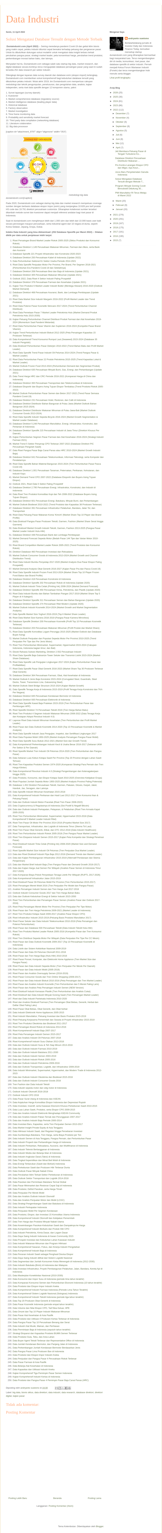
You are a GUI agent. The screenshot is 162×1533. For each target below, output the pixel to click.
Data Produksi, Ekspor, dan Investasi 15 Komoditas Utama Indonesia (46, 1214)
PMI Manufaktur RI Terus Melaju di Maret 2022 (130, 194)
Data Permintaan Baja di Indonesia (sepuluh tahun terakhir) (41, 1329)
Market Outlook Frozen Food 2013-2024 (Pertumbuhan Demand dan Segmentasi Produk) (56, 366)
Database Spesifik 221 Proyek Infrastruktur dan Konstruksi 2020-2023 (47, 254)
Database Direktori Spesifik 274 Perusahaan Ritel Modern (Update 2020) (48, 604)
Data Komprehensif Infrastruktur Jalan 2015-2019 (37, 878)
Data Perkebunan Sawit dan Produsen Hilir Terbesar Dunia (41, 1167)
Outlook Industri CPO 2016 (26, 1095)
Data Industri (32, 19)
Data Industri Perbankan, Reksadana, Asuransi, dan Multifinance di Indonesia (50, 1145)
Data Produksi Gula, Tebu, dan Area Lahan (33, 1337)
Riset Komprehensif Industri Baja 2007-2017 (34, 1030)
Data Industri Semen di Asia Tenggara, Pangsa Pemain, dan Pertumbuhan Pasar (52, 1138)
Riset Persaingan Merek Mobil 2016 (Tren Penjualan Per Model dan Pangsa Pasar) (53, 885)
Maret (119, 201)
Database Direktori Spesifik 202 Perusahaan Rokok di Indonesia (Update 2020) (51, 583)
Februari (120, 205)
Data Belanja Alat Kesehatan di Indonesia (33, 1366)
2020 (116, 219)
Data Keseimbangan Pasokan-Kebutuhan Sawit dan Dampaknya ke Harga (49, 1225)
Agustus (120, 130)
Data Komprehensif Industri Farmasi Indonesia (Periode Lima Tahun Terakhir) (50, 1290)
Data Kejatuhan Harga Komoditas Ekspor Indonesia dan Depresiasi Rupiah (49, 1102)
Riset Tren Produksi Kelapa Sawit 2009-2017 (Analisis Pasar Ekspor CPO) (49, 914)
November (121, 117)
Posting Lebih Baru (17, 1498)
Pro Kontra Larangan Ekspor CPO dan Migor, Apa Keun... (131, 166)
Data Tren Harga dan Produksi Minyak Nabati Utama (38, 1221)
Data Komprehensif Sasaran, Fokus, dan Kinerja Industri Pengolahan (46, 1247)
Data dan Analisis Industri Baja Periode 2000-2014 (37, 1120)
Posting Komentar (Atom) (61, 1506)
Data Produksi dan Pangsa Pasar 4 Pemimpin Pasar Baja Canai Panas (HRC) (51, 1380)
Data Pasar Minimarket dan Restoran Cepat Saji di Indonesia (42, 1185)
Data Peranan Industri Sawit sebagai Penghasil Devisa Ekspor (43, 1254)
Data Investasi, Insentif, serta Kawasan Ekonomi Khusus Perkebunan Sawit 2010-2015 (55, 1106)
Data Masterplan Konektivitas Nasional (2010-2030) (38, 1275)
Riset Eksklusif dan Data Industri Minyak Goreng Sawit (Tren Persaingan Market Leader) (56, 995)
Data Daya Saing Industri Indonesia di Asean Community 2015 (43, 1236)
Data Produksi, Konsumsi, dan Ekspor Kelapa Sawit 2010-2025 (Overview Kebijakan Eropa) (57, 778)
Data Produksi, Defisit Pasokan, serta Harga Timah (37, 1189)
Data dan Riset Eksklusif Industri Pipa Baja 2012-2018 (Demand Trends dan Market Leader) (57, 854)
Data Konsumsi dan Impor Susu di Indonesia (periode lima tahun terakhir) (48, 1279)
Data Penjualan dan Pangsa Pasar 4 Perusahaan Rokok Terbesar (44, 1358)
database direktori (84, 1392)
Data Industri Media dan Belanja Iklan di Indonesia (37, 1153)
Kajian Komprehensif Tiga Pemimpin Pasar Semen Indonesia (42, 1373)
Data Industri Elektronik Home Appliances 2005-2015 (38, 1012)
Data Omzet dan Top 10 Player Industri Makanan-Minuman (41, 1311)
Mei (118, 143)
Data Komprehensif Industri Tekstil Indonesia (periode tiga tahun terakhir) (48, 1297)
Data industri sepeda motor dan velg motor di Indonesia (39, 1088)
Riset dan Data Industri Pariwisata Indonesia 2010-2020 (40, 998)
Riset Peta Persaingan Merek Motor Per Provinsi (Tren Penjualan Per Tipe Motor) (52, 906)
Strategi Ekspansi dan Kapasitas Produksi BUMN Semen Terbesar (45, 1333)
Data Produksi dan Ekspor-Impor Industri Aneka (36, 1286)
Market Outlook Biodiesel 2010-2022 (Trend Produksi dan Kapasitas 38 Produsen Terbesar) (57, 504)
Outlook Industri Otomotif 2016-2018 (30, 1091)
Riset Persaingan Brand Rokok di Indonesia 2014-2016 (39, 1027)
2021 (116, 214)
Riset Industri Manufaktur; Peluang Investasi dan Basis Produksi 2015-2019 (49, 1016)
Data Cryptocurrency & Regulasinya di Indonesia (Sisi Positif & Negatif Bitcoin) (51, 805)
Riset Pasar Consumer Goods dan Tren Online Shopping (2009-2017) (46, 977)
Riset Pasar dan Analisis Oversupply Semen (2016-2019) (40, 973)
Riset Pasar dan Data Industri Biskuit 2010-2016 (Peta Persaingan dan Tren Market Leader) (57, 980)
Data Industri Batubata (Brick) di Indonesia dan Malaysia (40, 1265)
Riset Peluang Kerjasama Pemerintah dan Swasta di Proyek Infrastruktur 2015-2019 (53, 1019)
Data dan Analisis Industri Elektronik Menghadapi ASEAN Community (46, 1113)
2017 (116, 231)
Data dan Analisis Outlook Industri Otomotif (34, 1196)
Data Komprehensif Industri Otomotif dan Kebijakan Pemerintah (43, 1218)
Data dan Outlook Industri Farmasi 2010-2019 (35, 1048)
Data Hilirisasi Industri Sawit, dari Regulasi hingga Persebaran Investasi (47, 1131)
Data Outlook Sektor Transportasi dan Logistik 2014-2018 (41, 1178)
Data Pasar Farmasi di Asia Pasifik (29, 1362)
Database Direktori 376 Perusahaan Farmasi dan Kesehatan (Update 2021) (49, 282)
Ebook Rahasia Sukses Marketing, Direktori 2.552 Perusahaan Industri (47, 652)
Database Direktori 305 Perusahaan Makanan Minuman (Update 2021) (47, 275)
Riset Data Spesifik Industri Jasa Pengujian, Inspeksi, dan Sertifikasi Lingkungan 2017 (54, 733)
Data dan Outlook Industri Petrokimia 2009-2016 (36, 1063)
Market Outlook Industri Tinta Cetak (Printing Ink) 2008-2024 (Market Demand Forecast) (55, 586)
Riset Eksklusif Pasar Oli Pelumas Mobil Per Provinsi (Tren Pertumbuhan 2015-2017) (54, 882)
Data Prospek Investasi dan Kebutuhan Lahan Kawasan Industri (44, 1240)
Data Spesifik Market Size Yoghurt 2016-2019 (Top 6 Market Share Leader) (49, 614)
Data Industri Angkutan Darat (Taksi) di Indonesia (36, 1156)
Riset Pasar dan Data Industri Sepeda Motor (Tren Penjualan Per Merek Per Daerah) (54, 966)
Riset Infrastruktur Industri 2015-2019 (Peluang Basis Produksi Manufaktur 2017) (52, 917)
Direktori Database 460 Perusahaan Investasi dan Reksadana (43, 551)
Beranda (57, 1498)
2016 (116, 236)
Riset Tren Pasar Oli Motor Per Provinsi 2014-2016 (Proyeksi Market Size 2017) (51, 822)
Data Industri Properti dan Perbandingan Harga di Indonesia (42, 1142)
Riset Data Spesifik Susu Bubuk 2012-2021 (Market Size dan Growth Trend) (50, 741)
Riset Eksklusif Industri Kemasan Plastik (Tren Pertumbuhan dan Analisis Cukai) (51, 991)
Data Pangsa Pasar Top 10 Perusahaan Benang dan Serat (41, 1322)
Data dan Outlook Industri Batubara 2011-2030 (35, 1052)
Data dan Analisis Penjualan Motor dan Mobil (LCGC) (38, 1200)
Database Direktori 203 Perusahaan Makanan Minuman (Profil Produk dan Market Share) (56, 628)
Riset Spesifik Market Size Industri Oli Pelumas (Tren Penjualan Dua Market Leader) (54, 850)
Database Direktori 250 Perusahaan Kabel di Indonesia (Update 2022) (47, 257)
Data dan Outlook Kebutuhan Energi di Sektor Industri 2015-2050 (44, 896)
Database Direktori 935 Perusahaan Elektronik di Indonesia (41, 699)
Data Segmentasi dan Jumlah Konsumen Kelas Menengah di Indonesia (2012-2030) (54, 1261)
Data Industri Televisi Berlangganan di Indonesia (36, 1149)
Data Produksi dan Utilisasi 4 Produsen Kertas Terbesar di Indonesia (46, 1319)
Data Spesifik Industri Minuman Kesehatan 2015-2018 (39, 792)
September (121, 126)
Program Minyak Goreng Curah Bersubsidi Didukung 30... (130, 187)
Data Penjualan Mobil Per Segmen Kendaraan (35, 1211)
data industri (54, 1392)
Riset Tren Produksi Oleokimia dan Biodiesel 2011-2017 (40, 1023)
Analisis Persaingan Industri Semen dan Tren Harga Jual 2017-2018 (46, 889)
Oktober (120, 122)
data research (68, 1392)
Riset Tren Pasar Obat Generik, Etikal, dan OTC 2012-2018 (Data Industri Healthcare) (54, 830)
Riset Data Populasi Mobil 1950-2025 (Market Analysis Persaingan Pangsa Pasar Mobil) (55, 737)
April (118, 147)
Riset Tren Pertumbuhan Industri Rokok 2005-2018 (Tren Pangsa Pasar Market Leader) (55, 833)
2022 (116, 109)
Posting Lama (94, 1498)
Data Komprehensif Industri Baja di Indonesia (35, 1250)
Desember (121, 113)
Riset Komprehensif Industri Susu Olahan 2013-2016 (38, 1041)
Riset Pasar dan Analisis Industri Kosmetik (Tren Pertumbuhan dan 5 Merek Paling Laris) (56, 984)
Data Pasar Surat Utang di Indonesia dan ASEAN (37, 1099)
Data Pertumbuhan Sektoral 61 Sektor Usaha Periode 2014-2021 (44, 261)
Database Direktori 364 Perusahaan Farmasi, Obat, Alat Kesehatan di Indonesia (51, 675)
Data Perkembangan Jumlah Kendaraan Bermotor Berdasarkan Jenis (46, 1347)
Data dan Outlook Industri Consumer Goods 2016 (37, 1080)
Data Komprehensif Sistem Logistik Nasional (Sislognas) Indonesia (45, 1293)
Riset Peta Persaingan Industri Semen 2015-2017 (37, 1034)
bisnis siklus (27, 1392)
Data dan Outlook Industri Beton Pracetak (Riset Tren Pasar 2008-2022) (48, 802)
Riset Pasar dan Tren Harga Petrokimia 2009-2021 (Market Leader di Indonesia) (52, 910)
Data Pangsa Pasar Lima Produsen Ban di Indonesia (38, 1351)
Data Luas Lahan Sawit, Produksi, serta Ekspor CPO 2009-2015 (44, 1109)
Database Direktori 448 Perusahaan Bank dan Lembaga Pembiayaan (46, 535)
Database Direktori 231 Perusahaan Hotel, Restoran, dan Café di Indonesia (49, 400)
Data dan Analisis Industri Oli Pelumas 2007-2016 (37, 1038)
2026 (116, 92)
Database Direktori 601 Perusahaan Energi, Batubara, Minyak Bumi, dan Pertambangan (55, 501)
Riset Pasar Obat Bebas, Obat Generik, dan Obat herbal (40, 1009)
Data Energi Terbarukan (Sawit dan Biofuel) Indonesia (39, 1164)
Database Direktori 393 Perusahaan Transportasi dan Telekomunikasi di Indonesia (52, 383)
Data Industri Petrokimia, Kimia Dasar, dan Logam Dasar (40, 1232)
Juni (118, 139)
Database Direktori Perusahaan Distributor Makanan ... (130, 159)
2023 (116, 105)
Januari (120, 209)
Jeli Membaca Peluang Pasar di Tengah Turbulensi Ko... (130, 152)
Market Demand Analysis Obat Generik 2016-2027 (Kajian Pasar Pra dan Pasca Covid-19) (57, 569)
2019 (116, 223)
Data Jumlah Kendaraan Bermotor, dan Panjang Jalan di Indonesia (45, 1344)
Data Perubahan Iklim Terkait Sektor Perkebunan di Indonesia (43, 1174)
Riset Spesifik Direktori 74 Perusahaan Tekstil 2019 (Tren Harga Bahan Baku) (50, 710)
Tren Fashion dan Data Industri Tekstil (31, 1084)
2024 (116, 101)
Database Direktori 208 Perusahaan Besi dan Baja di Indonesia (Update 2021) (51, 271)
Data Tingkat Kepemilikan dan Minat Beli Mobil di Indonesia (41, 1160)
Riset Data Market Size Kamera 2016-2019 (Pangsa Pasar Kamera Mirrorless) (51, 617)
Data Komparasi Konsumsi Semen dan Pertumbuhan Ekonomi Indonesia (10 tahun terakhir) (57, 1282)
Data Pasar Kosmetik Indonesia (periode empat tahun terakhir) (43, 1304)
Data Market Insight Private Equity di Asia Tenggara (38, 1127)
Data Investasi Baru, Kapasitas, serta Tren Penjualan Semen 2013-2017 (48, 1124)
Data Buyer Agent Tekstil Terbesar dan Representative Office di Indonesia (48, 1340)
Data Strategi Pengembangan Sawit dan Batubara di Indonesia (43, 1203)
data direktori (40, 1392)
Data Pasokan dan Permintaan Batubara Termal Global (39, 1182)
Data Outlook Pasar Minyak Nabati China (33, 1171)
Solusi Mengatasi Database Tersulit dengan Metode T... (129, 180)
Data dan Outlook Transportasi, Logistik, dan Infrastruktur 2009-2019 (46, 1067)
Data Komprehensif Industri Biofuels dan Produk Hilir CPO (41, 1229)
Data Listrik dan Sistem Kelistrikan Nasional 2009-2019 (39, 948)
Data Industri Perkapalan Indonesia (30, 1207)
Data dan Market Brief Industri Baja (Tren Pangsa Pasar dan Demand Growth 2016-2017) (56, 864)
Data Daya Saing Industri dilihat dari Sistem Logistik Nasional (42, 1258)
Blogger (99, 1526)
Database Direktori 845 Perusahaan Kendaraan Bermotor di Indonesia (47, 696)
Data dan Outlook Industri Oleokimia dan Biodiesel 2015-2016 (43, 1077)
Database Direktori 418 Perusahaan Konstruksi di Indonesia (42, 579)
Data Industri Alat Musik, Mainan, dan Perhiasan (36, 1326)
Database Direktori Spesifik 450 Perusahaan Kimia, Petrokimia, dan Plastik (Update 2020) (56, 590)
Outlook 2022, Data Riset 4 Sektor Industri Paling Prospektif (42, 278)
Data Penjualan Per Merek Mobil (28, 1193)
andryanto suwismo (138, 38)
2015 (116, 240)
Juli (118, 134)
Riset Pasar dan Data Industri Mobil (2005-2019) (36, 969)
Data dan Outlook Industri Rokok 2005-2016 (34, 1059)
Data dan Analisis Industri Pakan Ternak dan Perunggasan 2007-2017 (46, 1117)
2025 (116, 96)
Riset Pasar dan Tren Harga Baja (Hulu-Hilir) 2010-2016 (40, 956)
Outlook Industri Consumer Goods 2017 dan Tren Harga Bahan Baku (46, 893)
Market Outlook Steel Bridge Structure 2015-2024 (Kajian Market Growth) (48, 685)
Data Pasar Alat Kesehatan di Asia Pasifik (33, 1315)
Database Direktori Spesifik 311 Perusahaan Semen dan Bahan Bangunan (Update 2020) (56, 600)
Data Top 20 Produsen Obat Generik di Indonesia (37, 1301)
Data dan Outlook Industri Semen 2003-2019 (34, 1056)
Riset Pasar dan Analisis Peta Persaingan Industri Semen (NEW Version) (48, 987)
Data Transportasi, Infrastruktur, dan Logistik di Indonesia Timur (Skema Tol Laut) (52, 826)
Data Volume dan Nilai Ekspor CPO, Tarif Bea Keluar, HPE (41, 1308)
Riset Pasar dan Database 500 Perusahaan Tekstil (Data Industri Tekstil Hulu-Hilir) (52, 928)
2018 (116, 227)
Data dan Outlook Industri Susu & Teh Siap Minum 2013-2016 (43, 1045)
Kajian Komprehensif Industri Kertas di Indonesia (36, 1376)
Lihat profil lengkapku (120, 77)
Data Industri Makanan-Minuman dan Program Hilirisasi (39, 1243)
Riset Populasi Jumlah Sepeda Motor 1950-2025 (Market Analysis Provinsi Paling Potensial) (57, 781)
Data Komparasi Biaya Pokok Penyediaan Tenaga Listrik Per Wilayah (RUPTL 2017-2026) (56, 875)
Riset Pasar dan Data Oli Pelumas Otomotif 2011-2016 (39, 952)
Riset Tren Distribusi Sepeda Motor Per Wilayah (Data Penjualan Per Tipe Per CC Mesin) (56, 938)
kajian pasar (19, 1396)
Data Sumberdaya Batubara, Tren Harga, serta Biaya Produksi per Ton (47, 1135)
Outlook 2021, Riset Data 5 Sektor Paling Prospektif (38, 484)
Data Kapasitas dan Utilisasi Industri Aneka (34, 1369)
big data (16, 1392)
